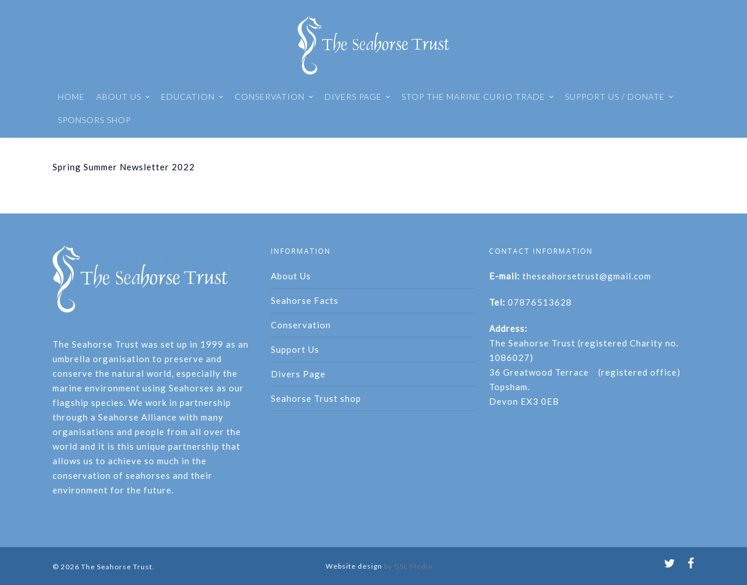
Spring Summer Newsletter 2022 (124, 167)
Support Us (295, 349)
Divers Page (298, 374)
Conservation (301, 325)
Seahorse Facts (304, 300)
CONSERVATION (274, 97)
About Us (291, 276)
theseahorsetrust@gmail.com (586, 276)
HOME (71, 96)
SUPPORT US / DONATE (619, 97)
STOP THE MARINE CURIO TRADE (478, 97)
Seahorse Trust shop (316, 398)
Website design (354, 566)
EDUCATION (192, 97)
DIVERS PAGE (357, 97)
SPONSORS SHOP (94, 120)
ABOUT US (123, 97)
